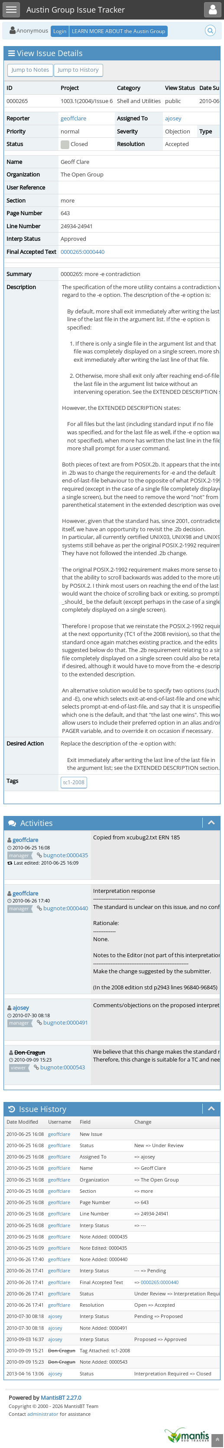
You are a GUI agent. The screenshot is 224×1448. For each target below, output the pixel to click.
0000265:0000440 (82, 252)
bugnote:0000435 (65, 855)
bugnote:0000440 (65, 908)
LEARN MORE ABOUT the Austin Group (118, 31)
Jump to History (78, 69)
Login (59, 31)
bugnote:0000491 (65, 1022)
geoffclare (73, 118)
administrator (42, 1414)
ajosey (173, 118)
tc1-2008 (73, 782)
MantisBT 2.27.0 (61, 1397)
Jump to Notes (30, 69)
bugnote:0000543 (62, 1067)
